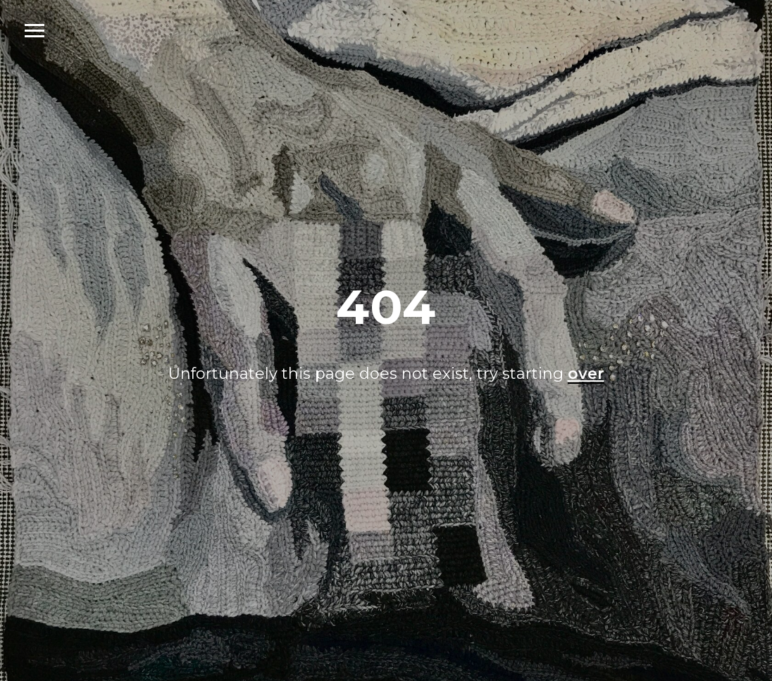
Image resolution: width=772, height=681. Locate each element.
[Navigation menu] (34, 31)
